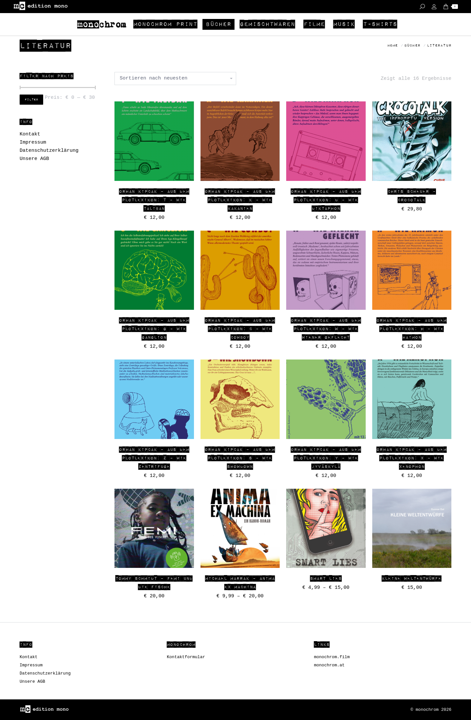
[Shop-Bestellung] (175, 78)
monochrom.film (332, 657)
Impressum (33, 142)
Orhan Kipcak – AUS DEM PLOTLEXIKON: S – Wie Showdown (240, 458)
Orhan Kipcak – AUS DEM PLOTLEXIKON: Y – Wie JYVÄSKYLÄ (326, 458)
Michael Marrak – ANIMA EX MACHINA (240, 582)
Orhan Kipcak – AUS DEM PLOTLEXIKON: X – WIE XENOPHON (411, 458)
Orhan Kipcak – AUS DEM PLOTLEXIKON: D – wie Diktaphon (326, 200)
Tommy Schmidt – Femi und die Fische (154, 582)
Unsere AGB (34, 159)
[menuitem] (102, 24)
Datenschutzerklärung (49, 150)
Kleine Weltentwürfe (412, 578)
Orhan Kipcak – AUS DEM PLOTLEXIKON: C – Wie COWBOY (240, 329)
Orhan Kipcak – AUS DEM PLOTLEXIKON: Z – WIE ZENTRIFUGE (154, 458)
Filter (31, 100)
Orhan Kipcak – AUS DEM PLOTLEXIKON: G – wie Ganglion (154, 329)
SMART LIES (326, 578)
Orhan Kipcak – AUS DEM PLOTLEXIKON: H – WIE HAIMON (411, 329)
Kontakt (30, 134)
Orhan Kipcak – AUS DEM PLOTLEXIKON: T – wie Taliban (154, 200)
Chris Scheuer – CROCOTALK (412, 195)
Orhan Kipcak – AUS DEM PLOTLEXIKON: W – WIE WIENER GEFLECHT (326, 329)
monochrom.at (329, 665)
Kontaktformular (186, 657)
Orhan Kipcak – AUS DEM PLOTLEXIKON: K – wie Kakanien (240, 200)
